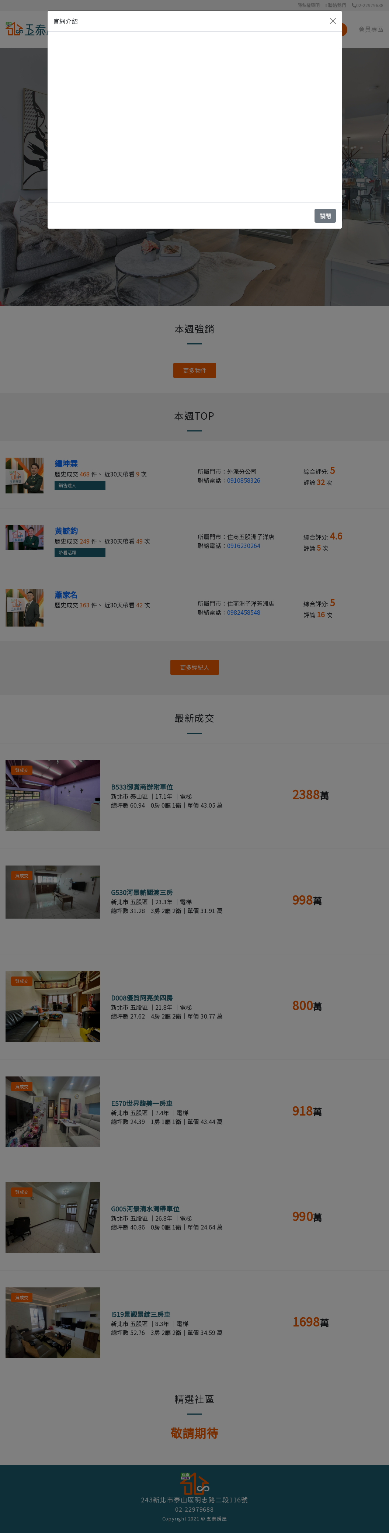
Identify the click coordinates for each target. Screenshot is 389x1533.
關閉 (325, 215)
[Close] (333, 21)
